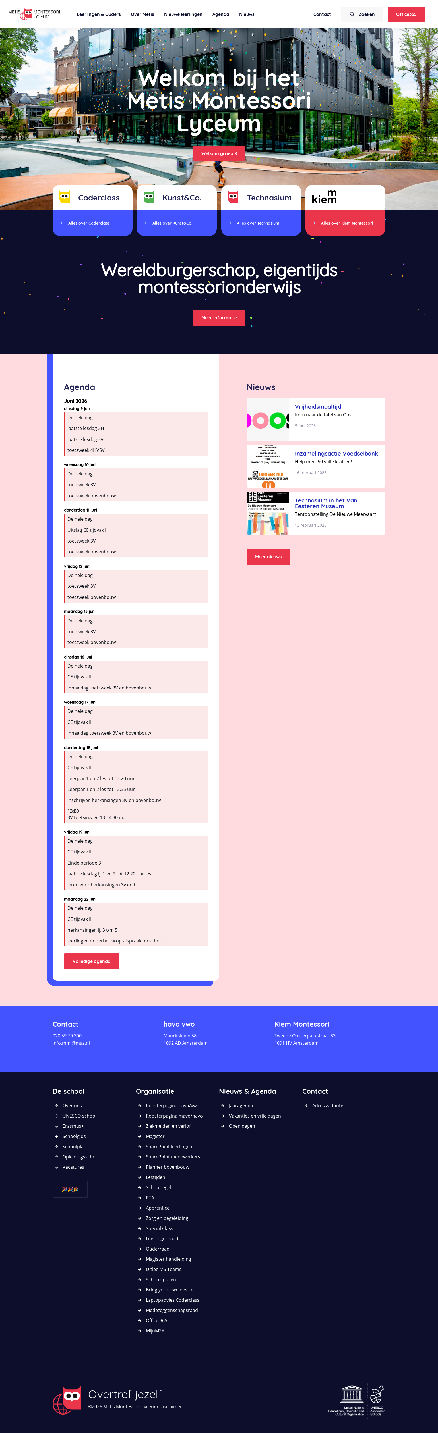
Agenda (220, 14)
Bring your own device (169, 1290)
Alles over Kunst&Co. (172, 223)
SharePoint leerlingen (169, 1146)
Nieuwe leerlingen (183, 14)
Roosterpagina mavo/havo (174, 1116)
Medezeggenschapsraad (172, 1310)
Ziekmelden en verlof (168, 1126)
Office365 (406, 14)
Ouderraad (158, 1249)
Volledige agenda (92, 961)
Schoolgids (74, 1136)
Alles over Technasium (258, 223)
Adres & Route (327, 1105)
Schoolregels (159, 1187)
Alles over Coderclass (89, 223)
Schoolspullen (161, 1279)
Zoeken (362, 14)
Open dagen (242, 1126)
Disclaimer (170, 1406)
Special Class (159, 1228)
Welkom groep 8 (219, 153)
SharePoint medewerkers (173, 1157)
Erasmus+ (73, 1126)
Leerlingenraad (162, 1238)
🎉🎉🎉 (70, 1189)
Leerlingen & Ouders (99, 14)
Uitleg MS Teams (163, 1269)
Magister (155, 1136)
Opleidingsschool (81, 1157)
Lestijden (155, 1177)
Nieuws (247, 14)
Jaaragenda (241, 1105)
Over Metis (142, 14)
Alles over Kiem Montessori (347, 223)
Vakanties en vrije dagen (255, 1116)
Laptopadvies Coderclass (172, 1300)
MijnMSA (155, 1331)
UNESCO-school (79, 1116)
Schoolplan (74, 1146)
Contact (322, 14)
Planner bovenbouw (167, 1167)
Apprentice (158, 1208)
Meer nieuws (268, 557)
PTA (150, 1198)
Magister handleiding (168, 1259)
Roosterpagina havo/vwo (172, 1105)
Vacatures (73, 1167)
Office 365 (156, 1320)
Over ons (72, 1105)
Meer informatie (219, 318)
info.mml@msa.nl (71, 1043)
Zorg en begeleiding (167, 1218)
